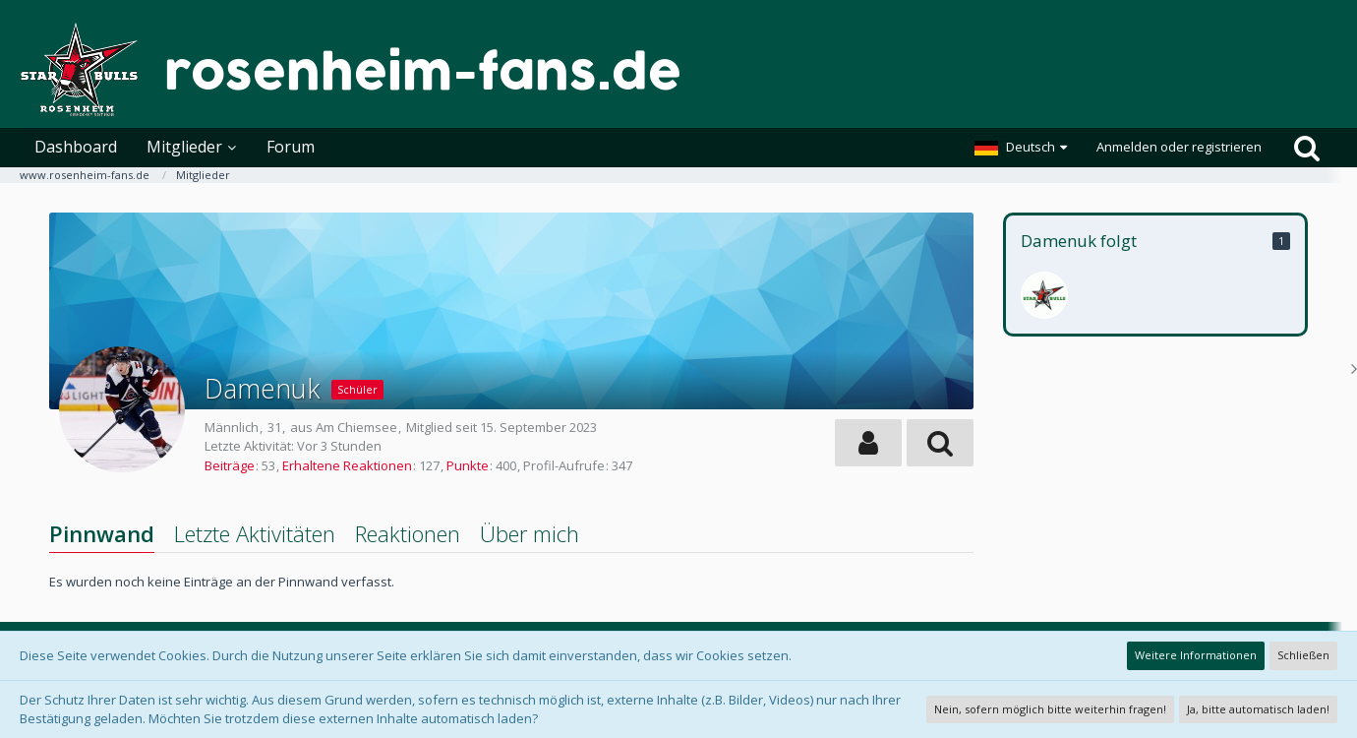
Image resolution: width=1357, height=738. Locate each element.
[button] (1021, 147)
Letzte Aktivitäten (254, 533)
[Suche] (1306, 147)
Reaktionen (407, 533)
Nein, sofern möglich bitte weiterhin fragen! (1050, 709)
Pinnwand (101, 533)
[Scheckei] (1044, 295)
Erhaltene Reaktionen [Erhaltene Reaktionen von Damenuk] (347, 465)
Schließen (1303, 654)
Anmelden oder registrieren (1179, 146)
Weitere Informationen (1196, 654)
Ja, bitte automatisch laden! (1258, 709)
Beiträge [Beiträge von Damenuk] (230, 465)
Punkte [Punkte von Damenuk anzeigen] (467, 465)
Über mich (529, 533)
